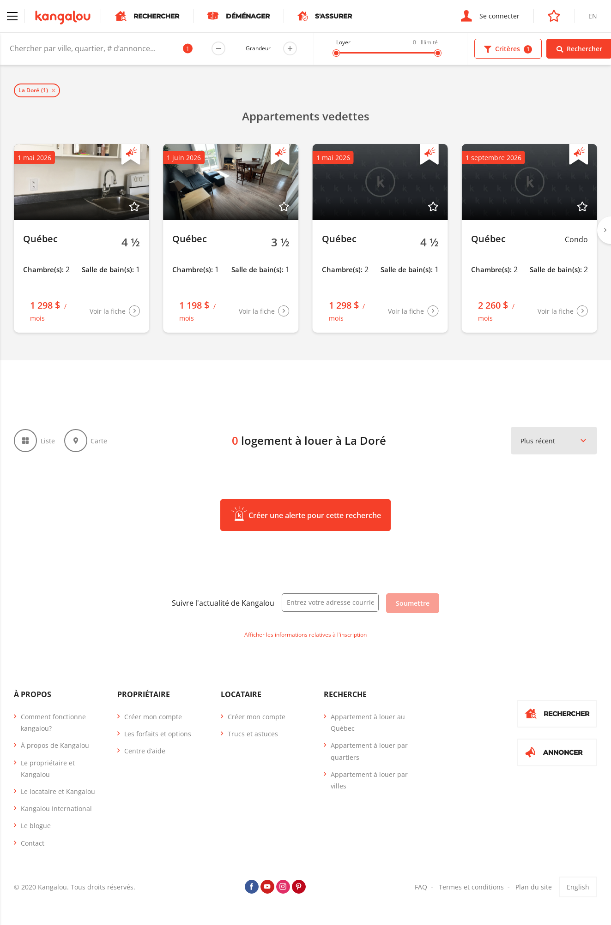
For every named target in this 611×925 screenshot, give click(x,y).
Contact (32, 843)
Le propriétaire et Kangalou (48, 768)
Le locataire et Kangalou (58, 791)
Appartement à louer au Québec (368, 722)
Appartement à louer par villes (369, 780)
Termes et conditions (471, 887)
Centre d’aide (144, 750)
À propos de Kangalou (55, 745)
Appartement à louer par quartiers (369, 751)
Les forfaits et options (157, 733)
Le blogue (36, 825)
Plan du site (533, 887)
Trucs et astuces (253, 733)
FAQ (421, 887)
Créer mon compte (153, 716)
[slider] (336, 53)
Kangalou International (56, 808)
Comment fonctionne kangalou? (53, 722)
